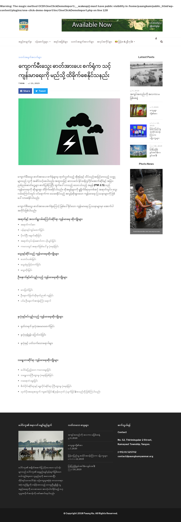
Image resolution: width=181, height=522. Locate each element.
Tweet (41, 91)
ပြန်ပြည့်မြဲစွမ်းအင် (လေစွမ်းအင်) (155, 152)
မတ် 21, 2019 (34, 83)
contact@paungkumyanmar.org (135, 456)
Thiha (21, 83)
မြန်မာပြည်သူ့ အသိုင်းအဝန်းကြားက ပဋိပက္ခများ (88, 455)
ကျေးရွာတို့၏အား (75, 445)
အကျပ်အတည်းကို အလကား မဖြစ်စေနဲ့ (84, 434)
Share (25, 91)
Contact (122, 432)
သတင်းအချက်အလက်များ (29, 57)
